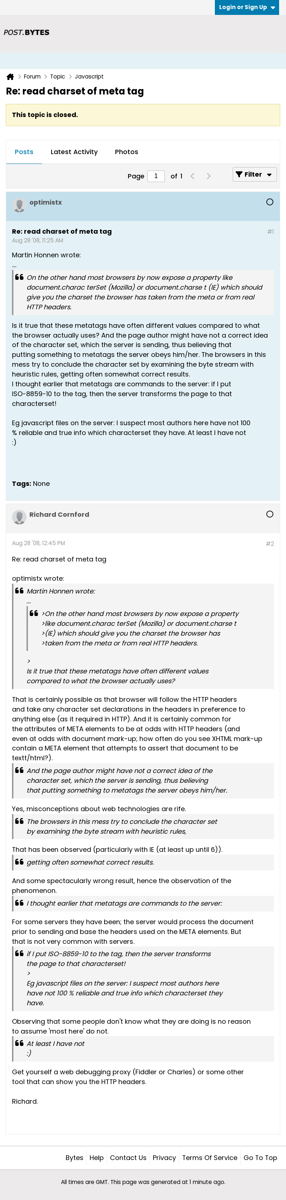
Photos (126, 151)
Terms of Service (209, 1157)
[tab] (24, 152)
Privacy (164, 1157)
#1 (270, 231)
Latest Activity (74, 151)
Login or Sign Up (247, 7)
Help (97, 1157)
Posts (24, 151)
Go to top (260, 1157)
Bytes (74, 1157)
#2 (270, 544)
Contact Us (128, 1157)
